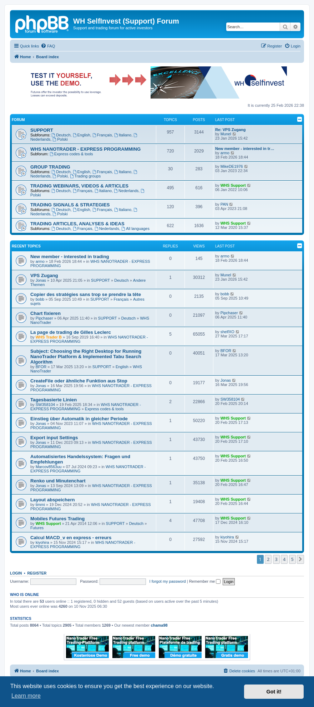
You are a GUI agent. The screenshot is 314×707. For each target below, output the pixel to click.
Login (16, 573)
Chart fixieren (45, 313)
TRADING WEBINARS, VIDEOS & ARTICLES (79, 186)
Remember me (205, 581)
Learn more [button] (26, 696)
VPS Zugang (44, 275)
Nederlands (126, 191)
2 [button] (268, 559)
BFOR (41, 367)
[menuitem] (48, 46)
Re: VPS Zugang (230, 129)
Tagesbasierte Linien (53, 399)
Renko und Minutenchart (58, 480)
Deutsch (60, 135)
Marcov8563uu (49, 467)
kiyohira (42, 542)
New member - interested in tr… (244, 148)
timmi (40, 504)
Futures (37, 528)
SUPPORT (41, 130)
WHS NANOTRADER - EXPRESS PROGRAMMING (85, 149)
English (81, 135)
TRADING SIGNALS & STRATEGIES (70, 204)
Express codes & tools (71, 154)
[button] (300, 559)
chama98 (159, 625)
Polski (59, 139)
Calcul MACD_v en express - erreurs (70, 537)
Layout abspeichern (52, 499)
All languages (135, 228)
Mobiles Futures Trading (57, 518)
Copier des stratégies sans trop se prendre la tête (85, 294)
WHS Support (233, 185)
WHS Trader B (49, 337)
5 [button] (292, 559)
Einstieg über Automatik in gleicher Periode (79, 418)
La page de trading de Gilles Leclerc (70, 332)
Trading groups (85, 176)
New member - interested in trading (69, 256)
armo (225, 153)
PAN (224, 204)
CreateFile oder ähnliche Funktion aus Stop (78, 380)
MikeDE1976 (232, 166)
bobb (40, 299)
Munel (226, 134)
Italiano (122, 135)
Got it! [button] (274, 692)
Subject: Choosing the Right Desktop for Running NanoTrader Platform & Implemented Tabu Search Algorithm (85, 357)
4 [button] (284, 559)
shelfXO (227, 332)
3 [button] (276, 559)
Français (102, 135)
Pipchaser (44, 318)
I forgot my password (168, 581)
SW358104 (45, 404)
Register (37, 573)
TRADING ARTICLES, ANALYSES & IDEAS (77, 223)
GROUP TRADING (50, 167)
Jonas (41, 280)
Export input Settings (54, 437)
